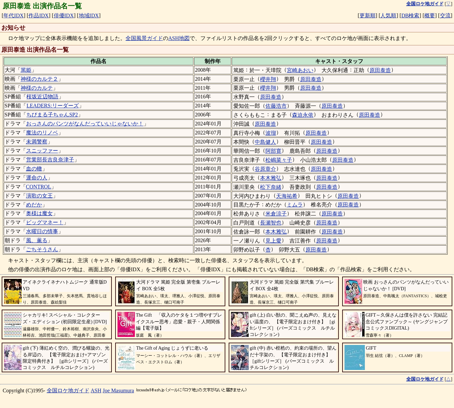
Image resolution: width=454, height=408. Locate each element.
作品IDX (38, 15)
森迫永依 (302, 115)
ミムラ (295, 205)
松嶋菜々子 (278, 160)
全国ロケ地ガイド (68, 390)
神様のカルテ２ (39, 79)
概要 (429, 15)
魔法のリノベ (42, 132)
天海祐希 (286, 196)
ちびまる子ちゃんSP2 (52, 114)
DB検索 (410, 15)
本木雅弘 (270, 178)
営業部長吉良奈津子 (50, 159)
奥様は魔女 (39, 213)
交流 (445, 15)
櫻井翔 (268, 79)
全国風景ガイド (144, 38)
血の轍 (34, 168)
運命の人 (36, 177)
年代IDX (13, 15)
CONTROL (38, 186)
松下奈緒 (270, 187)
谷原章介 (265, 169)
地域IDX (89, 15)
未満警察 (36, 141)
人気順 (388, 15)
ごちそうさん (42, 249)
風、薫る (36, 240)
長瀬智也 (270, 223)
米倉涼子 (276, 214)
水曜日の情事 (42, 231)
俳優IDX (64, 15)
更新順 (368, 15)
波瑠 (270, 133)
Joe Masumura (118, 390)
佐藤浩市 (276, 106)
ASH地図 (179, 38)
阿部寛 (273, 151)
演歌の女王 (39, 195)
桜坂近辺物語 (42, 96)
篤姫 (26, 70)
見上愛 (273, 241)
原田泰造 (380, 70)
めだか (34, 205)
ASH (96, 390)
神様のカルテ (37, 88)
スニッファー (42, 150)
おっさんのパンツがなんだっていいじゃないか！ (85, 123)
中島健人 (265, 142)
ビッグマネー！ (44, 222)
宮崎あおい (300, 70)
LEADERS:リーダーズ (52, 105)
